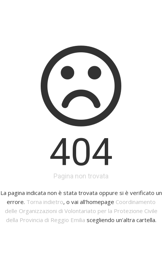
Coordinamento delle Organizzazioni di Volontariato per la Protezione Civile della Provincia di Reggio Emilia (81, 211)
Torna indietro (44, 202)
